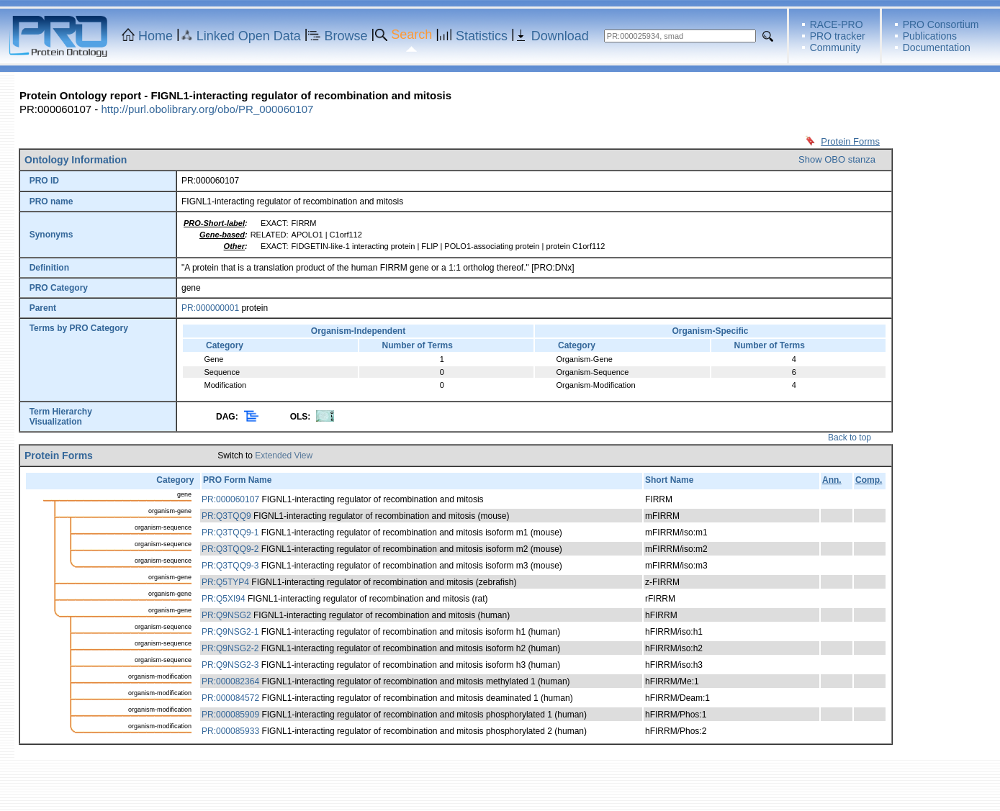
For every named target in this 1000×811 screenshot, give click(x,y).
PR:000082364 (230, 681)
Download (560, 36)
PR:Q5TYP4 (225, 582)
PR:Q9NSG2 (226, 615)
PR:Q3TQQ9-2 (230, 549)
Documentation (936, 47)
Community (835, 47)
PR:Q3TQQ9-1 (230, 532)
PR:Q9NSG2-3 (230, 665)
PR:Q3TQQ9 (226, 516)
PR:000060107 (230, 499)
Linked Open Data (249, 36)
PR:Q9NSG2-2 (230, 648)
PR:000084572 (230, 698)
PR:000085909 (230, 715)
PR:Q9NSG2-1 (230, 632)
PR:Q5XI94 (224, 599)
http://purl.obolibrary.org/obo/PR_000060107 (207, 109)
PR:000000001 (210, 308)
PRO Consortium (941, 24)
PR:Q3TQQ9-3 (230, 566)
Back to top (849, 437)
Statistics (482, 36)
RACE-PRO (836, 24)
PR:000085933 (230, 731)
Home (155, 36)
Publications (930, 36)
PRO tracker (837, 36)
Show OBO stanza (836, 159)
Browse (346, 36)
